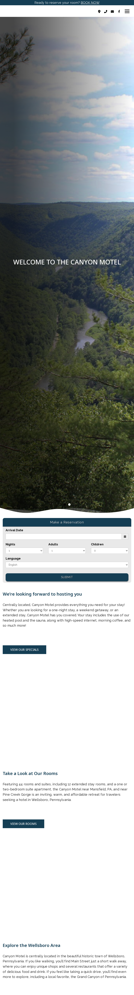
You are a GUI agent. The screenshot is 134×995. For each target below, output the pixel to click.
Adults (53, 544)
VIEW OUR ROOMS (23, 824)
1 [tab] (65, 504)
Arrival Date (14, 530)
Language (13, 558)
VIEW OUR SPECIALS (24, 650)
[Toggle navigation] (127, 11)
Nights (10, 544)
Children (97, 544)
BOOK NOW (90, 3)
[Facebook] (119, 11)
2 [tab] (69, 504)
